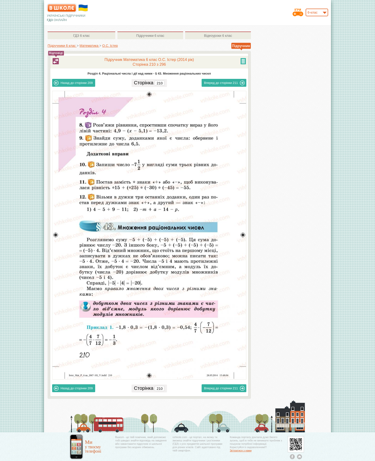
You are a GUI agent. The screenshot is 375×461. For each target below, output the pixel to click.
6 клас (81, 36)
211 (224, 83)
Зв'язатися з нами (241, 450)
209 (73, 83)
